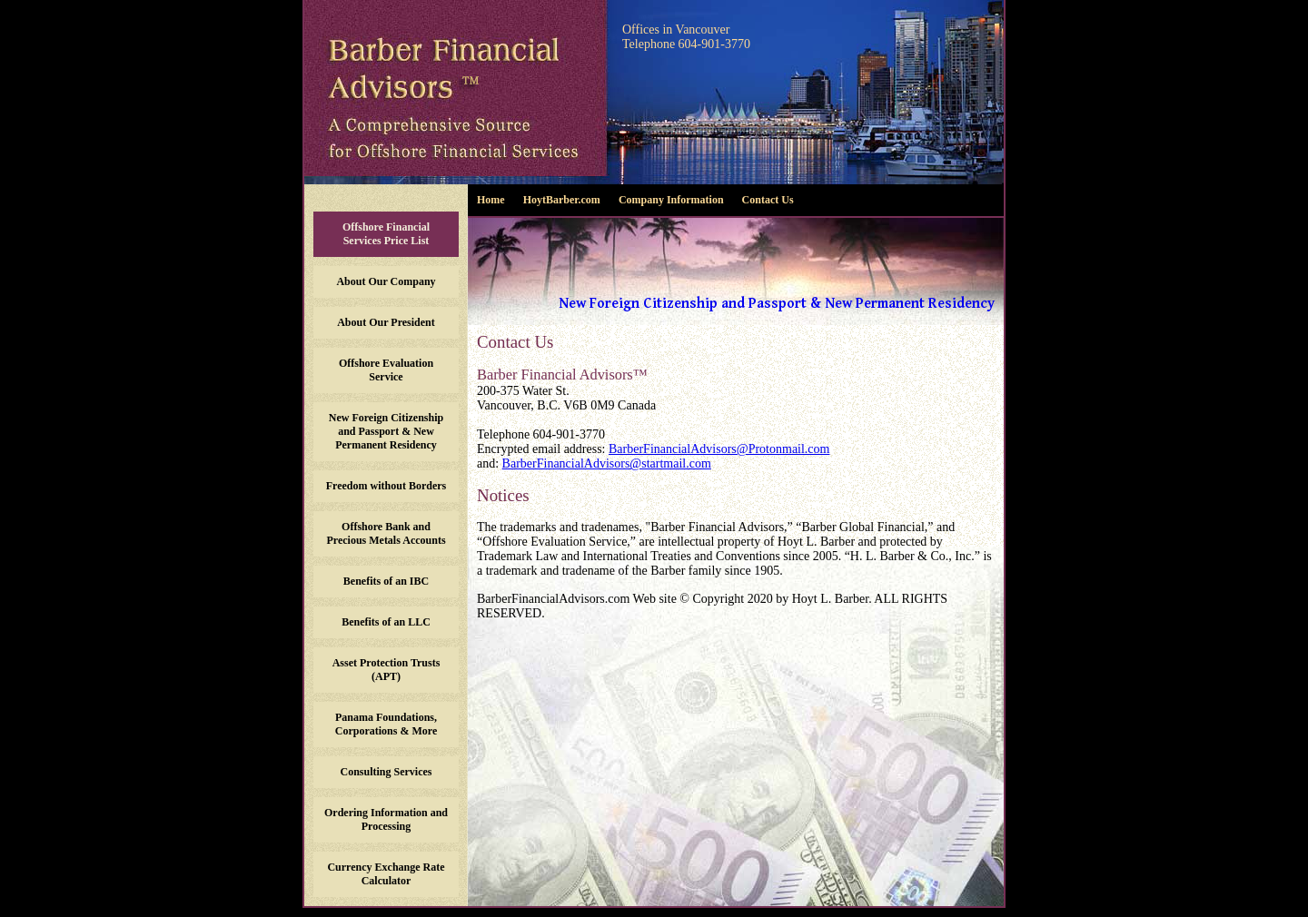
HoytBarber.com (561, 199)
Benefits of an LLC (386, 622)
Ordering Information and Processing (386, 819)
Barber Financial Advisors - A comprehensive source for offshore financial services (456, 88)
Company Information (671, 199)
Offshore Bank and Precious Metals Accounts (385, 533)
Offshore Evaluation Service (386, 370)
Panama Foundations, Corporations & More (386, 724)
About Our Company (385, 281)
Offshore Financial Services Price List (386, 234)
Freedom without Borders (386, 485)
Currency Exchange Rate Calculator (385, 874)
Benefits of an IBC (386, 581)
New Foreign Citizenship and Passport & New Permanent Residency (386, 431)
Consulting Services (385, 771)
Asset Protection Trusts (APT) (386, 669)
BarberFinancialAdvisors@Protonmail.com (719, 449)
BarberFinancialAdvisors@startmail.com (606, 463)
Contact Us (768, 199)
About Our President (386, 322)
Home (491, 199)
